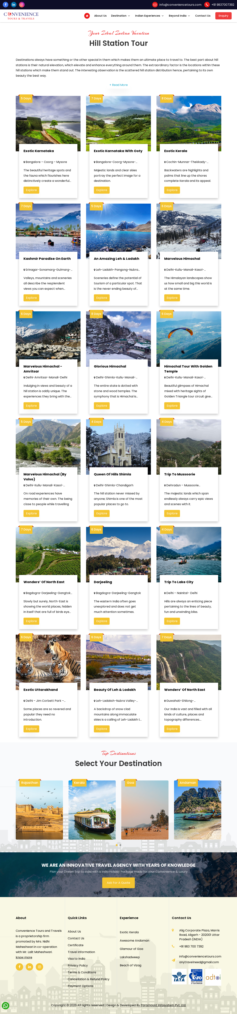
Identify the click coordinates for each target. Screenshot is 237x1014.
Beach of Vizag (130, 965)
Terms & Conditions (82, 972)
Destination (118, 16)
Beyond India (177, 16)
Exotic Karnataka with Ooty (118, 151)
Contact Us (203, 16)
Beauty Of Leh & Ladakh (115, 695)
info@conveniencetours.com (180, 5)
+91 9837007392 (222, 5)
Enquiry (223, 16)
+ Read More (118, 85)
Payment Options (80, 986)
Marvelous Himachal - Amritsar (43, 375)
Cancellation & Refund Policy (88, 979)
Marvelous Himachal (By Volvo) (45, 482)
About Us (100, 16)
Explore (31, 190)
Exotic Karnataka (39, 151)
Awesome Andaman (134, 940)
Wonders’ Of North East (184, 695)
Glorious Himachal (110, 372)
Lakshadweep (130, 957)
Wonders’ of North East (44, 587)
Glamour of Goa (131, 949)
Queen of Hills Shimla (112, 480)
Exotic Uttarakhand (41, 695)
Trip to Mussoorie (179, 480)
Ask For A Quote (118, 883)
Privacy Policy (78, 965)
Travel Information (81, 952)
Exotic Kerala (175, 151)
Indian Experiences (147, 16)
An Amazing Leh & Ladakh (116, 264)
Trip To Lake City (178, 587)
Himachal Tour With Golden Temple (188, 375)
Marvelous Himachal (182, 264)
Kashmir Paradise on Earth (47, 264)
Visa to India (76, 959)
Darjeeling (103, 587)
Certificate (76, 945)
